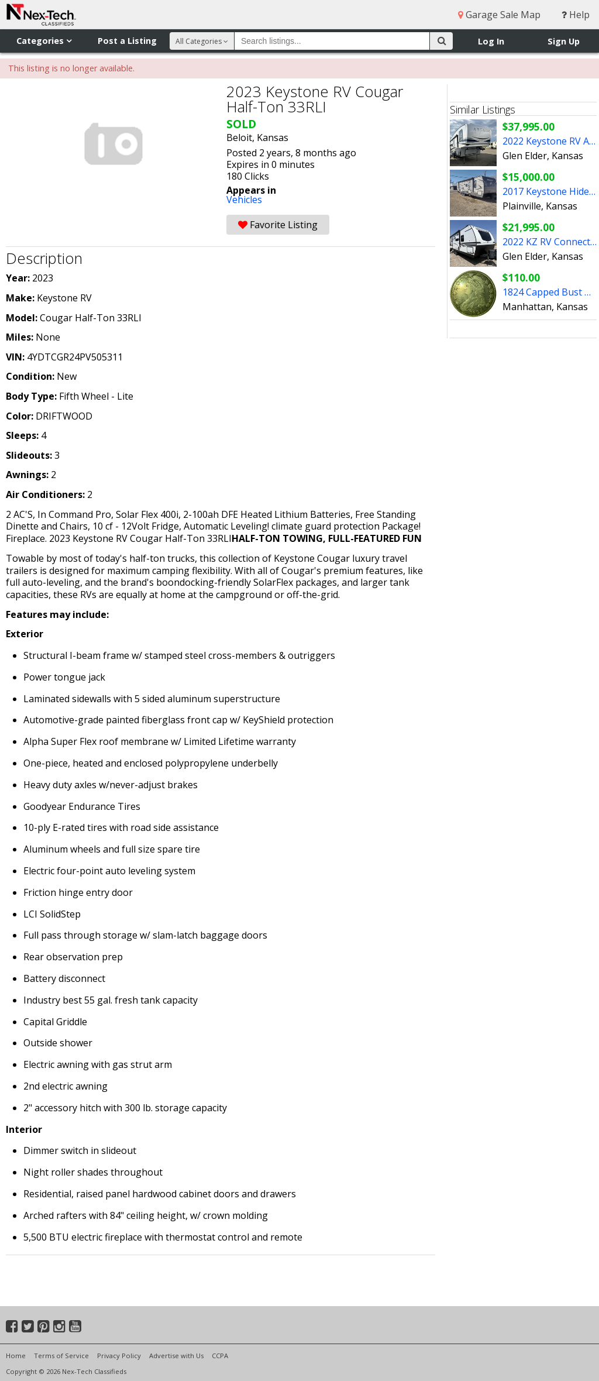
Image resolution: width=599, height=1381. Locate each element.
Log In (491, 41)
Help (576, 14)
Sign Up (564, 41)
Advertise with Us (176, 1355)
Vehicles (244, 199)
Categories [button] (43, 40)
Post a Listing (127, 40)
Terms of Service (61, 1355)
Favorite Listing (278, 224)
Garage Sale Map (499, 14)
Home (16, 1355)
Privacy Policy (119, 1355)
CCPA (220, 1355)
